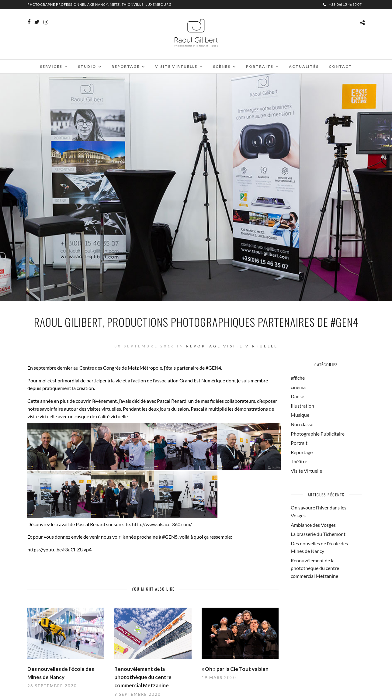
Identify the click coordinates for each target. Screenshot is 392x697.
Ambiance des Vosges (313, 525)
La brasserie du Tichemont (318, 534)
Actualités (304, 66)
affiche (298, 378)
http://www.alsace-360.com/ (162, 524)
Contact (340, 66)
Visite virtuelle (176, 66)
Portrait (299, 443)
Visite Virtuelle (250, 346)
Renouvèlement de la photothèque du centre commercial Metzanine (143, 677)
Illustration (302, 406)
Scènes (222, 66)
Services (51, 66)
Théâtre (299, 461)
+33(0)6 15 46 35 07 (342, 4)
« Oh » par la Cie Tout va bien (235, 669)
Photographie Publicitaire (318, 433)
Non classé (302, 424)
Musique (300, 415)
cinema (298, 387)
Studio (87, 66)
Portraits (259, 66)
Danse (297, 396)
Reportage (126, 66)
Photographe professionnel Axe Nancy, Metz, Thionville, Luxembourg (99, 4)
